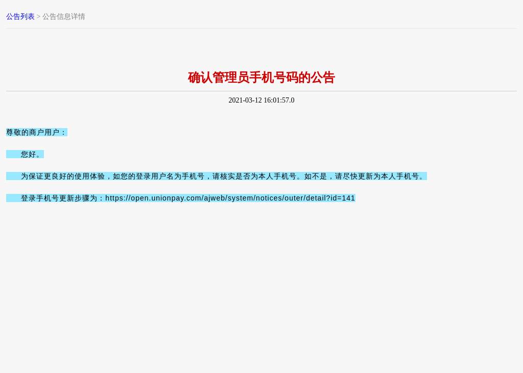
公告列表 (20, 16)
